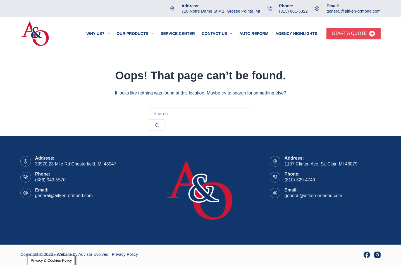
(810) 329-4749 (300, 180)
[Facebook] (367, 255)
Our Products (136, 33)
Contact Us (218, 33)
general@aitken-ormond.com (353, 11)
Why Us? (99, 33)
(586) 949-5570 (50, 180)
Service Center (178, 33)
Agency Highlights (296, 33)
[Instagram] (377, 255)
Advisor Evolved (93, 254)
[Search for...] (200, 113)
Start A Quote (353, 34)
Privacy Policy (125, 254)
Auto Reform (253, 33)
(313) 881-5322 (293, 11)
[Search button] (156, 125)
